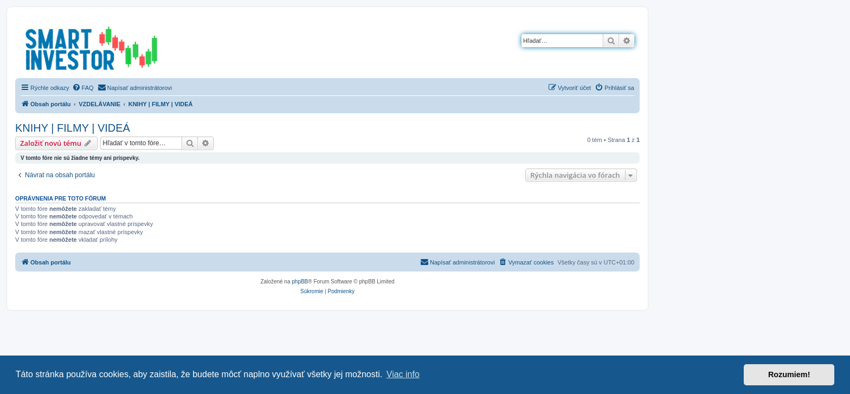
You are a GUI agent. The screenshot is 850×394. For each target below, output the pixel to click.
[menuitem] (83, 87)
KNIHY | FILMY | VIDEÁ (72, 128)
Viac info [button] (403, 374)
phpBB (300, 282)
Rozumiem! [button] (789, 374)
